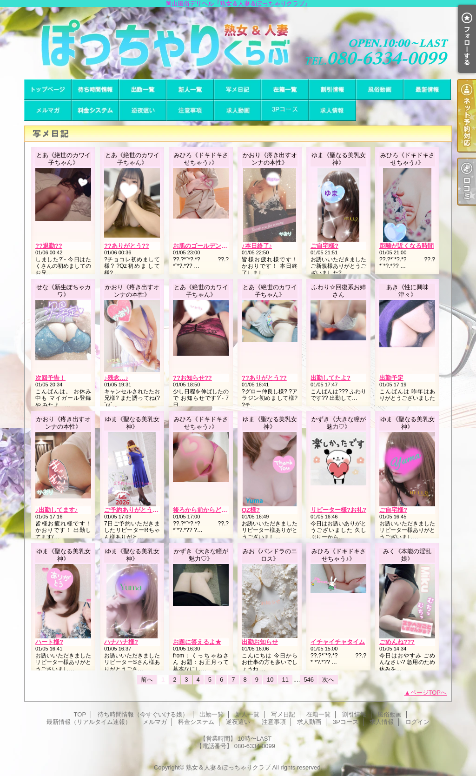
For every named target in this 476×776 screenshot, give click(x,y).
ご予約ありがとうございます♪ (145, 509)
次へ (328, 679)
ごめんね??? (397, 641)
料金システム (95, 110)
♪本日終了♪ (257, 245)
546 (309, 679)
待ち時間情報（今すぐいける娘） (95, 89)
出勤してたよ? (330, 377)
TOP (48, 89)
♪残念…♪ (116, 377)
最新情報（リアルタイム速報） (427, 89)
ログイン (417, 721)
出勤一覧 (142, 89)
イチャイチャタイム (338, 641)
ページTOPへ (428, 692)
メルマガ (48, 110)
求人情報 (332, 110)
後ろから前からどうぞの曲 (209, 509)
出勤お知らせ (260, 641)
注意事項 (190, 110)
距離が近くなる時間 (406, 245)
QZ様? (251, 509)
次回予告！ (50, 377)
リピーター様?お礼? (338, 509)
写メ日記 (237, 89)
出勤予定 (391, 377)
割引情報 (332, 89)
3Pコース (285, 110)
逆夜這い (142, 110)
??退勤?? (48, 245)
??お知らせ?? (192, 377)
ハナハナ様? (121, 641)
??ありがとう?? (126, 245)
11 (285, 679)
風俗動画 (379, 89)
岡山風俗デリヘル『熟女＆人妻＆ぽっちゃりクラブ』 (238, 43)
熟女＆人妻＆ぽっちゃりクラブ (228, 767)
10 (270, 679)
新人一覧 (190, 89)
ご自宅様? (324, 245)
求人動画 (237, 110)
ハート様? (49, 641)
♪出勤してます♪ (56, 509)
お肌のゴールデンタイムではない (218, 245)
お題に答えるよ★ (197, 641)
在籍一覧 (285, 89)
